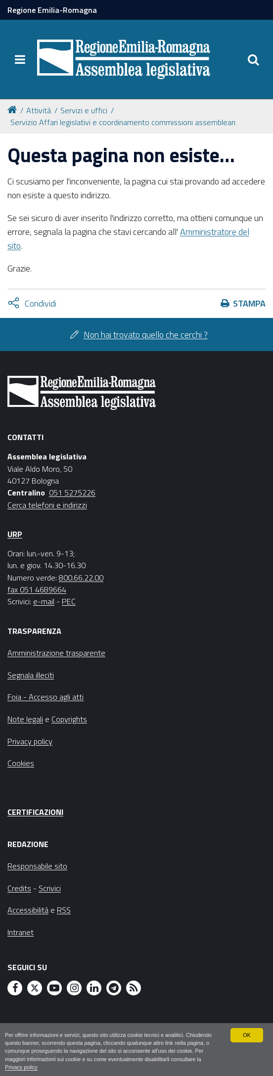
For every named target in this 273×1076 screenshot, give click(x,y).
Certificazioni (35, 812)
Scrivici (50, 888)
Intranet (20, 932)
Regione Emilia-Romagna (52, 10)
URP (14, 534)
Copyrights (69, 719)
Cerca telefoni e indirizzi (47, 505)
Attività (38, 110)
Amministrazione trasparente (56, 653)
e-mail (43, 601)
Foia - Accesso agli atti (45, 697)
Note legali (25, 719)
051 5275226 (72, 492)
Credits (19, 888)
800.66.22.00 (81, 577)
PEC (69, 601)
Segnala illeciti (30, 675)
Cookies (20, 763)
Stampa (249, 303)
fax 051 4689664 (36, 589)
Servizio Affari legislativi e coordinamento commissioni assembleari (122, 122)
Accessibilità (27, 910)
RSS (64, 910)
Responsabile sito (37, 866)
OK (247, 1035)
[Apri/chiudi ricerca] (253, 59)
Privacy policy (21, 1067)
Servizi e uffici (83, 110)
